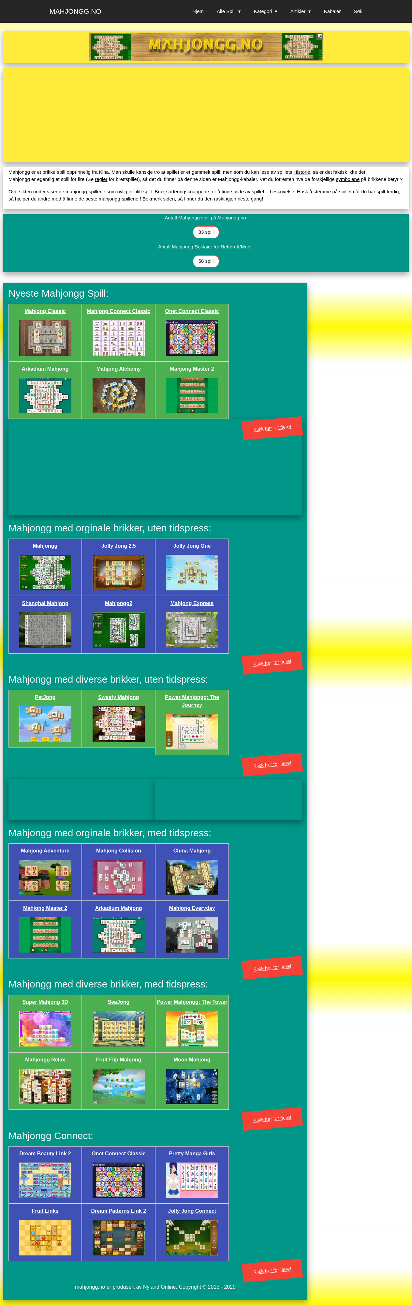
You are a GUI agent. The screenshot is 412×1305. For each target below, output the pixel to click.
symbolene (348, 179)
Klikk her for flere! (272, 427)
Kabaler (332, 11)
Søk (358, 11)
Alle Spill (226, 11)
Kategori (263, 11)
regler (101, 179)
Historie (302, 172)
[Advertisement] (204, 115)
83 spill (206, 232)
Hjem (198, 11)
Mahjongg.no (75, 11)
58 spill (206, 261)
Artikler (298, 11)
